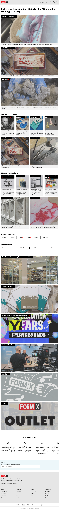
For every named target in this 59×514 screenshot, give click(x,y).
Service (17, 493)
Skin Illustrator (34, 247)
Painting (28, 237)
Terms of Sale (4, 491)
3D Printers (45, 237)
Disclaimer (3, 493)
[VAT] (41, 2)
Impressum (3, 495)
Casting (21, 237)
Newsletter (47, 491)
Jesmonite (13, 247)
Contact (32, 493)
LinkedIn (47, 493)
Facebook (47, 495)
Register (17, 497)
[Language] (47, 2)
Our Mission (33, 491)
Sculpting (4, 237)
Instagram (47, 497)
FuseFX (51, 247)
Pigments (36, 237)
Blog (32, 495)
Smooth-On (5, 247)
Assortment (18, 491)
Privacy (2, 497)
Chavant (43, 247)
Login (17, 495)
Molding (13, 237)
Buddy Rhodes (23, 247)
